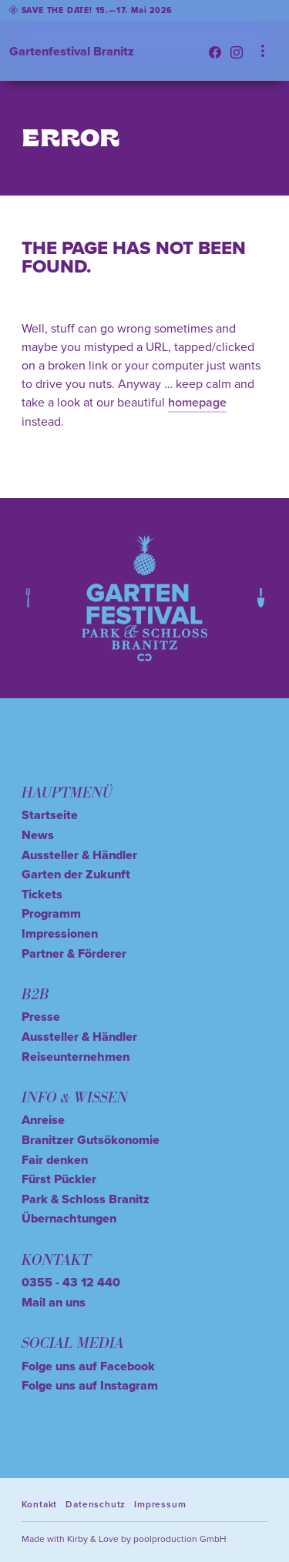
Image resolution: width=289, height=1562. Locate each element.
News (38, 835)
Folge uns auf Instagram (90, 1385)
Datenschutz (96, 1503)
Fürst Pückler (59, 1179)
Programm (51, 913)
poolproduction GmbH (180, 1538)
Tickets (42, 894)
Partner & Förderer (74, 953)
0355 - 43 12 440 (71, 1282)
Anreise (43, 1120)
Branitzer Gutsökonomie (91, 1140)
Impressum (160, 1503)
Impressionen (60, 933)
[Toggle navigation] (263, 51)
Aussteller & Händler (79, 855)
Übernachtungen (69, 1218)
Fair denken (55, 1160)
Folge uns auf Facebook (88, 1366)
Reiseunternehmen (75, 1056)
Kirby (77, 1538)
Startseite (50, 815)
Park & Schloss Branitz (86, 1199)
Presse (41, 1016)
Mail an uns (54, 1302)
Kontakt (40, 1503)
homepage (197, 402)
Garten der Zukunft (76, 874)
